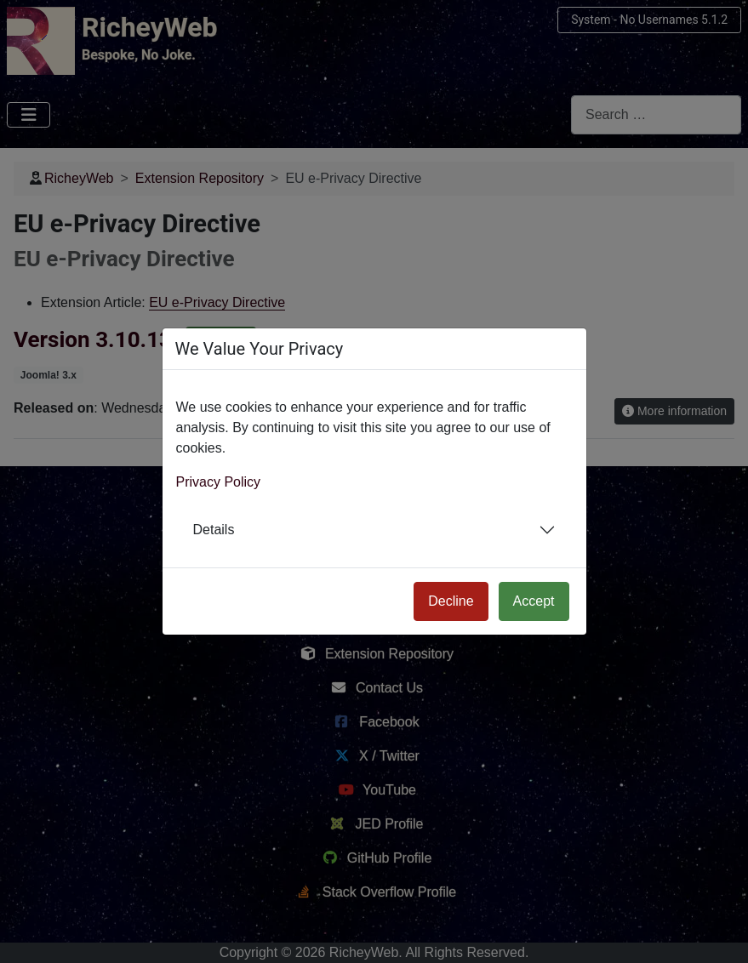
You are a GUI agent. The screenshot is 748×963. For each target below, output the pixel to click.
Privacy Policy (218, 482)
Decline (450, 601)
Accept (534, 601)
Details (214, 529)
